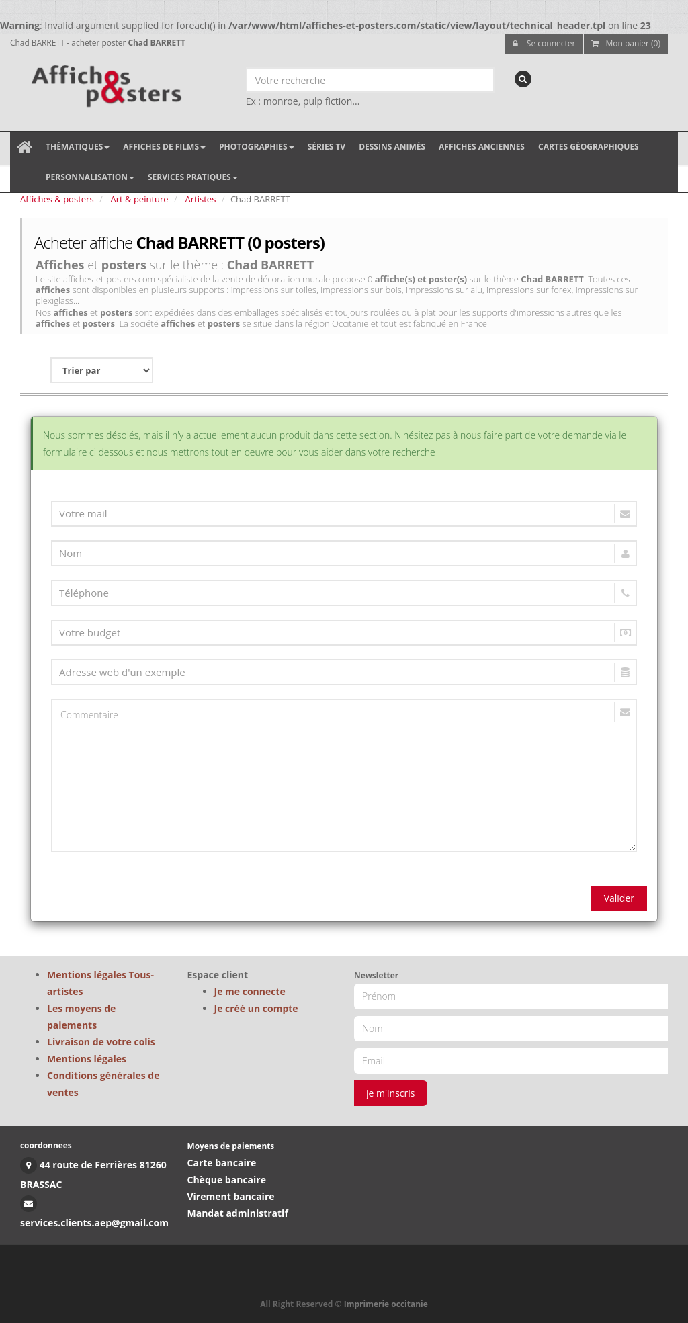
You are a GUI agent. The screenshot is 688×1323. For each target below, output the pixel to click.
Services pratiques (193, 177)
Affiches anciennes (482, 147)
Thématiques (78, 147)
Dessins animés (392, 147)
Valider (619, 898)
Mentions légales (86, 1058)
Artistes (200, 199)
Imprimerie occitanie (386, 1304)
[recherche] (523, 79)
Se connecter (544, 43)
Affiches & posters (57, 199)
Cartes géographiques (588, 147)
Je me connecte (250, 991)
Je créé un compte (256, 1008)
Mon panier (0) (625, 43)
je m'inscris (390, 1092)
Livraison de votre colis (101, 1041)
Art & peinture (140, 199)
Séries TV (326, 147)
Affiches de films (164, 147)
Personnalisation (90, 177)
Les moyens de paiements (81, 1016)
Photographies (256, 147)
